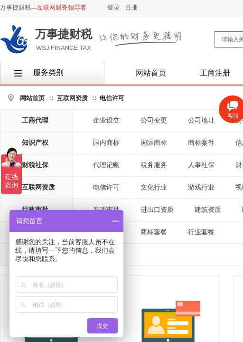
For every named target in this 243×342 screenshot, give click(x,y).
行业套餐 (201, 232)
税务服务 (153, 165)
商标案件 (201, 142)
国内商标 (106, 142)
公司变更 (153, 120)
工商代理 (35, 120)
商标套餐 (153, 232)
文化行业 (153, 187)
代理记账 (106, 165)
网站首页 (32, 98)
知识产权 (35, 142)
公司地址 (201, 120)
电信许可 (112, 98)
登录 (113, 7)
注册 (132, 7)
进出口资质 (157, 209)
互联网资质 (72, 98)
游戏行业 (201, 187)
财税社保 (35, 165)
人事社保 (201, 165)
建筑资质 (208, 209)
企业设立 (106, 120)
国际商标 (153, 142)
